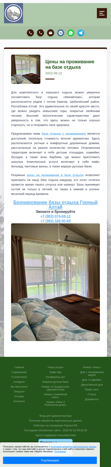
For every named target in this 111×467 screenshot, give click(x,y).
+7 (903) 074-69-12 (55, 216)
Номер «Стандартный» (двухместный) (55, 388)
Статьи (92, 394)
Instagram (19, 381)
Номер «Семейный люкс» (55, 395)
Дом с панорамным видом (92, 373)
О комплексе (19, 376)
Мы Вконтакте (19, 386)
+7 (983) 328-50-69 (55, 221)
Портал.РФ (70, 425)
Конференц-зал (55, 376)
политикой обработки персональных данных (73, 446)
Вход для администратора (55, 415)
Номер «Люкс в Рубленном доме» (55, 403)
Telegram (19, 391)
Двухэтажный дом (92, 384)
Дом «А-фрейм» (92, 379)
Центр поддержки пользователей (55, 434)
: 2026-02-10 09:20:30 (74, 429)
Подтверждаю (50, 460)
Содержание (19, 371)
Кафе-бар (56, 371)
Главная (19, 367)
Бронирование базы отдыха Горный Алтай (55, 204)
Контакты (19, 400)
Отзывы (19, 396)
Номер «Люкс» (92, 367)
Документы (91, 398)
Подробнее (60, 451)
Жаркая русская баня (55, 381)
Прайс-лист (92, 389)
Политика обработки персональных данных (55, 420)
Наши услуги (55, 367)
